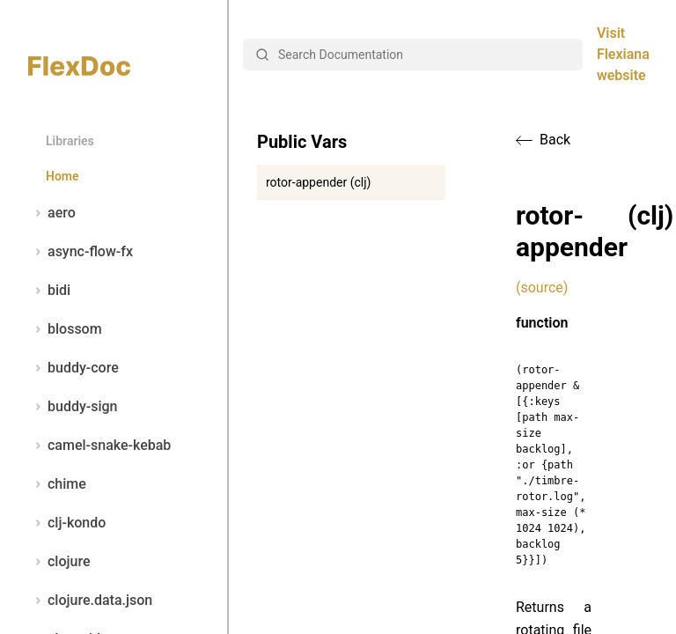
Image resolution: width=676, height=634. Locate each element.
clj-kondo (67, 523)
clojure (59, 562)
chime (57, 484)
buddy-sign (72, 407)
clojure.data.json (90, 600)
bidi (49, 290)
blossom (65, 329)
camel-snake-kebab (99, 445)
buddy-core (73, 368)
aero (52, 213)
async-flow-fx (80, 252)
